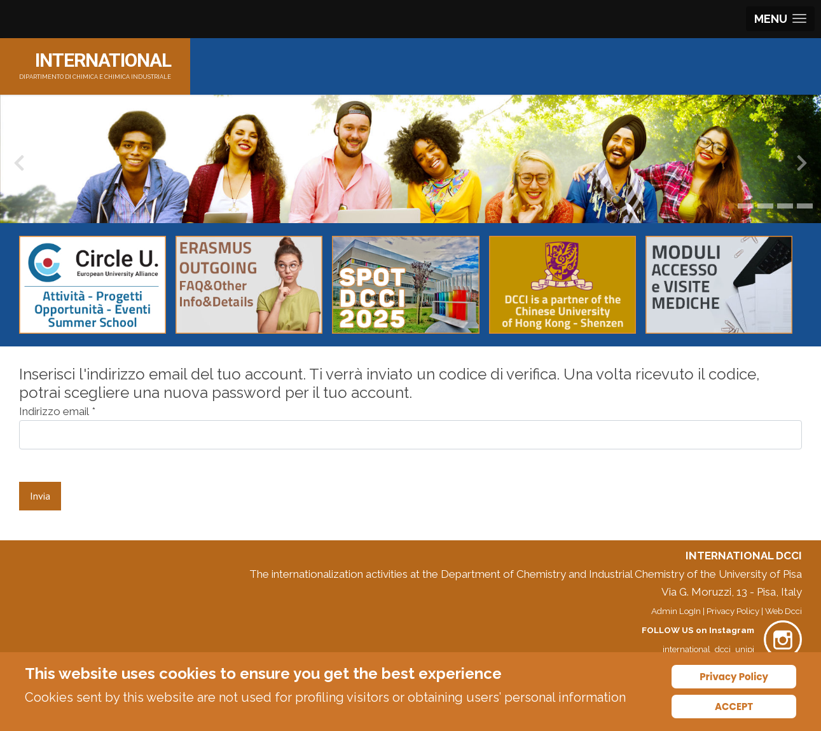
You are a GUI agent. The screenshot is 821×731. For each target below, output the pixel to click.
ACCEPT (734, 706)
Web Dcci (783, 611)
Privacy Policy (733, 611)
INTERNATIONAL (103, 60)
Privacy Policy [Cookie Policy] (734, 676)
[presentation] (19, 166)
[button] (731, 205)
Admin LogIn (676, 611)
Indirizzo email (57, 411)
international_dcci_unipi (708, 649)
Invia (40, 495)
